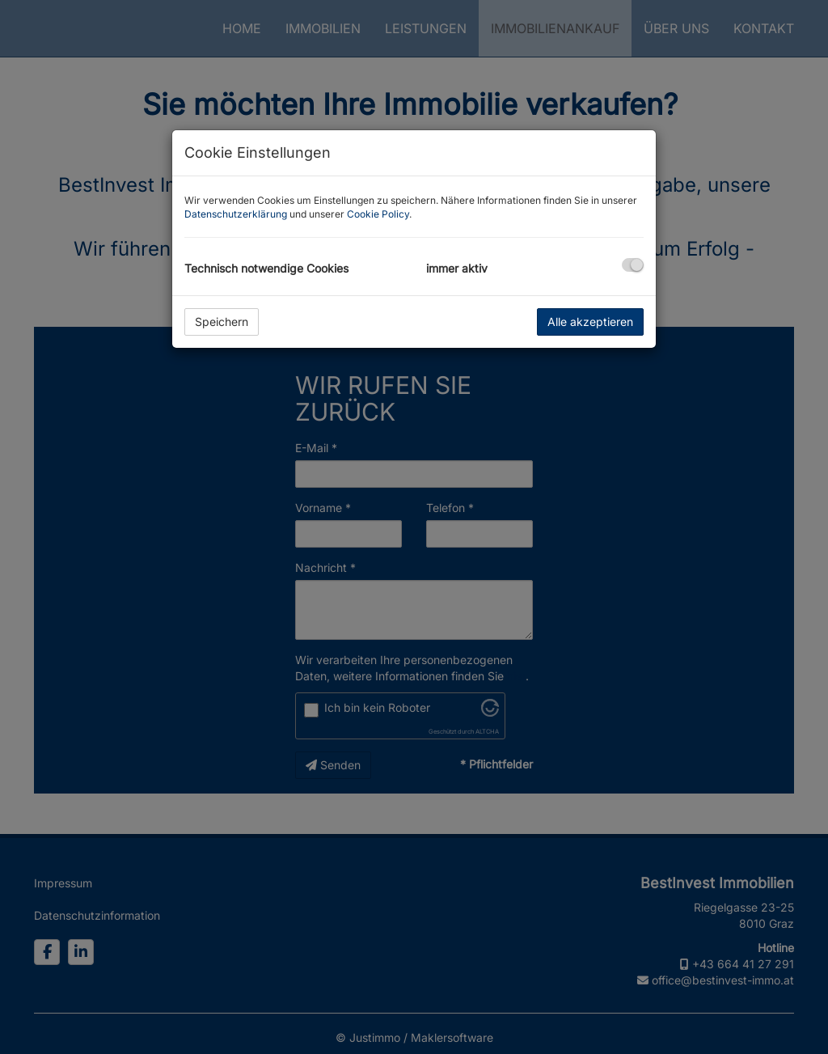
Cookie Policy (378, 214)
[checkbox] (633, 265)
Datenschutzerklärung (235, 214)
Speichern (221, 321)
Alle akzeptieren (590, 321)
